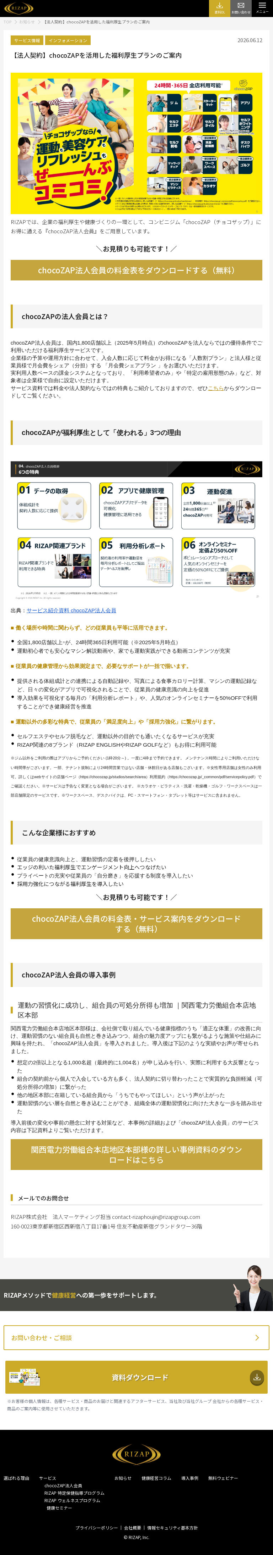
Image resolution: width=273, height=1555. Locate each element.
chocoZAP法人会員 (63, 1485)
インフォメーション (68, 40)
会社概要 (132, 1528)
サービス (47, 1478)
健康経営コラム (156, 1478)
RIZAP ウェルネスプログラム (72, 1500)
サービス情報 (27, 40)
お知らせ (123, 1478)
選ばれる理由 (16, 1478)
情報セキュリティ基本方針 (172, 1528)
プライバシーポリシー (96, 1528)
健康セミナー (58, 1508)
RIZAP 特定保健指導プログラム (74, 1493)
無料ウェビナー (223, 1478)
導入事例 (189, 1478)
